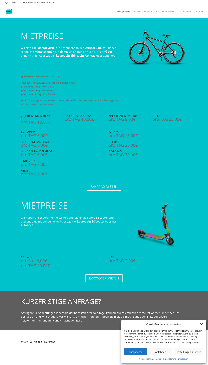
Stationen (186, 11)
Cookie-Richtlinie (146, 359)
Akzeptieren (136, 351)
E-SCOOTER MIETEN (104, 278)
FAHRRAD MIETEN (104, 186)
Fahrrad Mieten (143, 11)
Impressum (183, 359)
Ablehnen (160, 351)
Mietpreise (123, 11)
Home (199, 11)
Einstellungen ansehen (188, 351)
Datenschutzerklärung (166, 359)
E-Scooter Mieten (166, 11)
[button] (201, 324)
